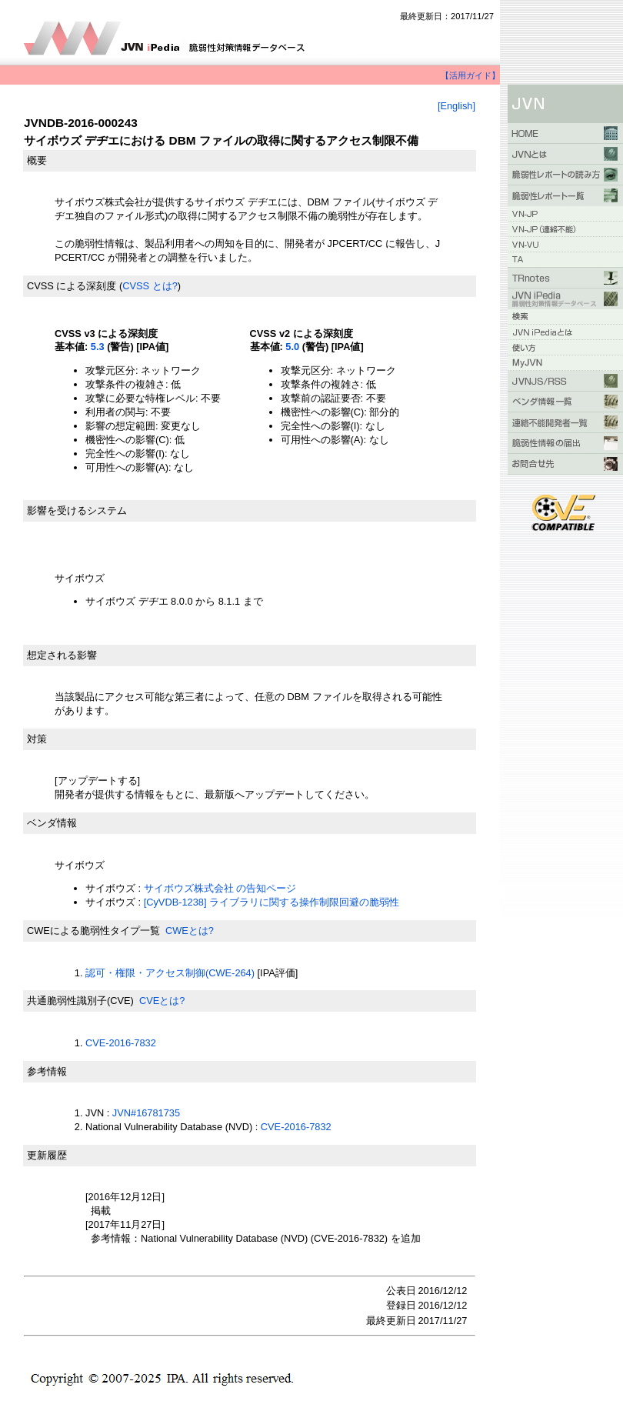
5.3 (98, 346)
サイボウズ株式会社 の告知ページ (220, 888)
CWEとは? (189, 930)
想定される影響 (62, 655)
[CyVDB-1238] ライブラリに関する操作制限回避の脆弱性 (271, 902)
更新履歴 (47, 1155)
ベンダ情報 (52, 823)
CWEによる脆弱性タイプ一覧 (93, 930)
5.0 (292, 346)
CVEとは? (162, 1000)
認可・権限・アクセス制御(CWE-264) (170, 973)
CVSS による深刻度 (71, 286)
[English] (456, 106)
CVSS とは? (150, 286)
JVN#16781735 (146, 1113)
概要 (37, 160)
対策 (37, 739)
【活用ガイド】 (470, 75)
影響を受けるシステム (77, 510)
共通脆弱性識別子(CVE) (80, 1000)
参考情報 (47, 1071)
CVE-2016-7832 (120, 1043)
